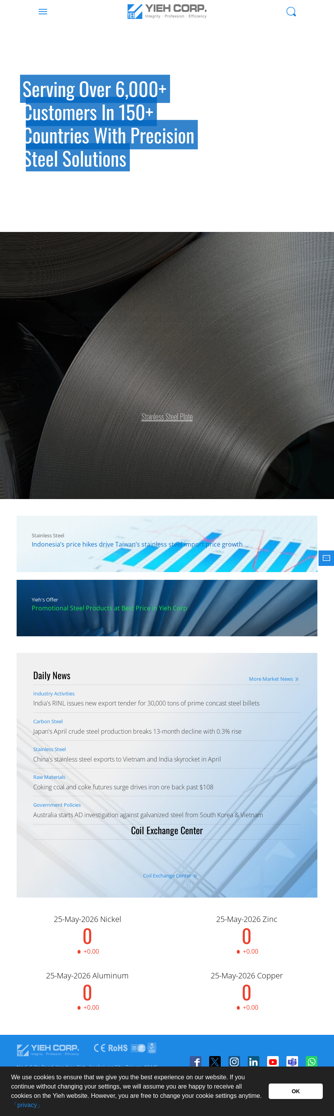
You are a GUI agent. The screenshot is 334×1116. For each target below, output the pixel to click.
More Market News (271, 678)
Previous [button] (15, 147)
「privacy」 (27, 1105)
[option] (167, 127)
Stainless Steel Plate (167, 412)
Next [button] (318, 147)
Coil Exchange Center (167, 875)
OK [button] (295, 1091)
